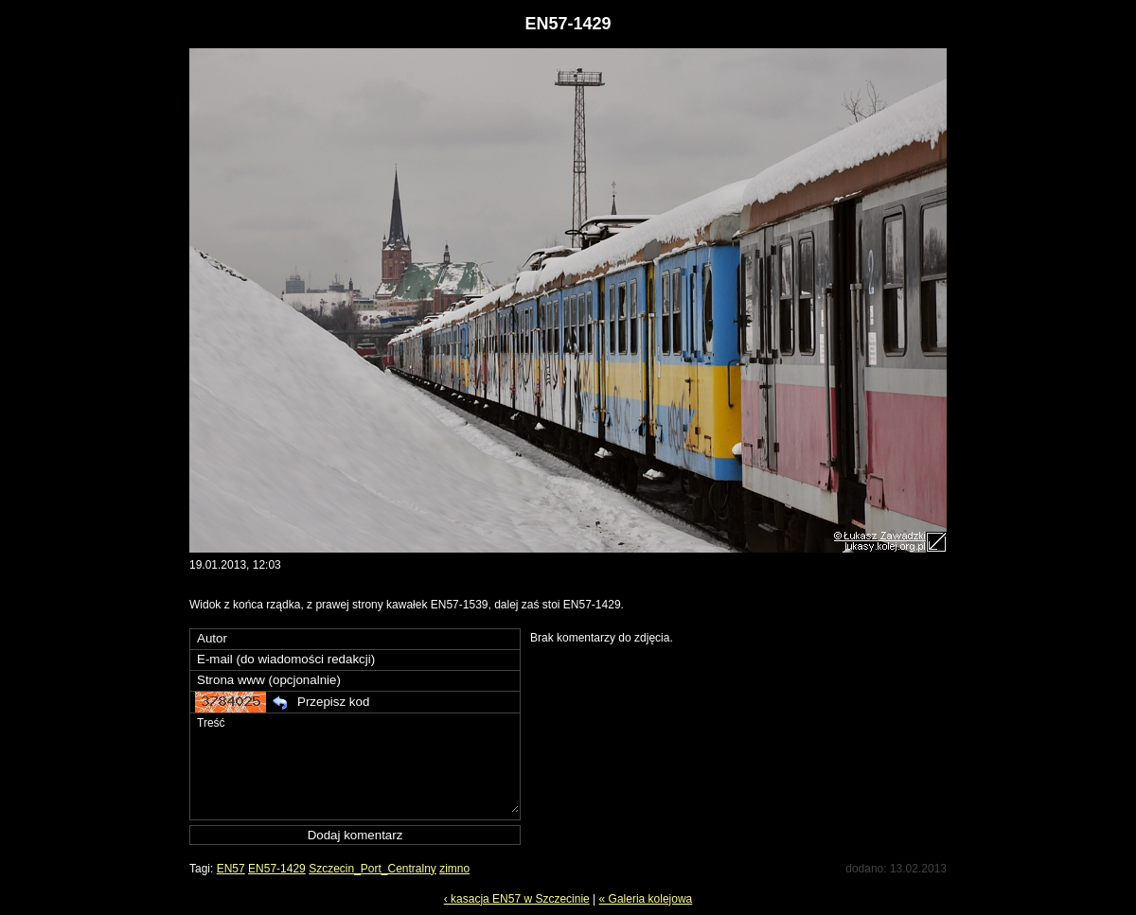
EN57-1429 (277, 868)
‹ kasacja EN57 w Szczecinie (517, 899)
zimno (454, 868)
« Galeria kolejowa (646, 899)
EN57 (231, 868)
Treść (357, 763)
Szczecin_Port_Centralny (372, 868)
